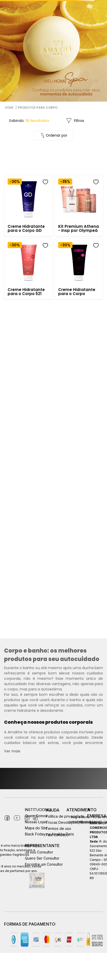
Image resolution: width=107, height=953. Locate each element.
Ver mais (12, 751)
